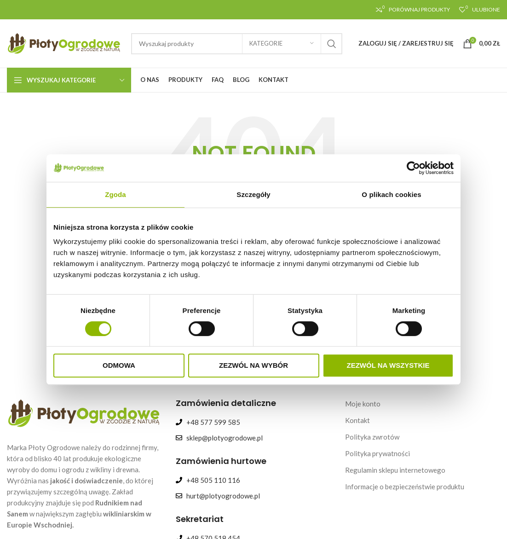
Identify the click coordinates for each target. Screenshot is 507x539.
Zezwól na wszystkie (388, 365)
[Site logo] (64, 42)
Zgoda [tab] (115, 194)
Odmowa (119, 365)
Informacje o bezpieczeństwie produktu (404, 486)
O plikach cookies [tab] (391, 194)
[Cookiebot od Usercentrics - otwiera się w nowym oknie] (413, 168)
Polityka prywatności (377, 453)
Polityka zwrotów (372, 437)
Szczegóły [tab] (253, 194)
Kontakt (357, 420)
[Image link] (84, 412)
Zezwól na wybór (253, 365)
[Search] (236, 43)
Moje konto (362, 404)
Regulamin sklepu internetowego (395, 470)
